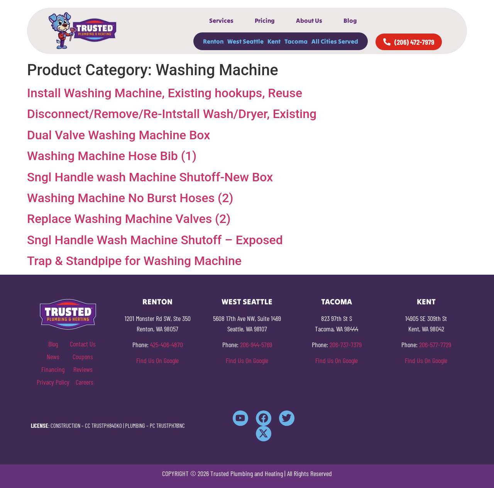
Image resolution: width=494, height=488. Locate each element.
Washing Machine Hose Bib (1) (111, 156)
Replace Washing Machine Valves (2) (129, 218)
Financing (52, 369)
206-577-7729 (435, 344)
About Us (309, 20)
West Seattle (245, 41)
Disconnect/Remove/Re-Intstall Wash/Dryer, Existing (171, 113)
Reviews (83, 369)
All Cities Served (334, 41)
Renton (213, 41)
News (53, 356)
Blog (350, 20)
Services (221, 20)
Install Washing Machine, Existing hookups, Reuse (164, 93)
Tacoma (296, 41)
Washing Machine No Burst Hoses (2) (130, 198)
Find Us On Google (157, 360)
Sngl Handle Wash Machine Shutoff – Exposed (155, 240)
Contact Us (83, 343)
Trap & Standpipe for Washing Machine (134, 260)
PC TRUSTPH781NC (167, 425)
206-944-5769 (256, 344)
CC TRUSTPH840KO (103, 425)
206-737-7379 (346, 344)
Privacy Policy (53, 382)
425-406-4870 (166, 344)
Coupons (83, 356)
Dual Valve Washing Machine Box (118, 135)
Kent (274, 41)
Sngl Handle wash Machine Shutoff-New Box (150, 177)
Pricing (265, 20)
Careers (84, 382)
